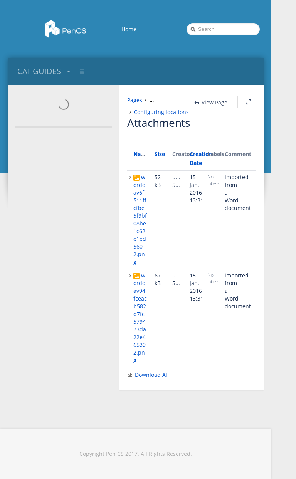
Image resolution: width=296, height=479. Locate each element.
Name (141, 154)
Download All (152, 374)
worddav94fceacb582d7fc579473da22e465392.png (140, 318)
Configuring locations (161, 112)
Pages (134, 100)
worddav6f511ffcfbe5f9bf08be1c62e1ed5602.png (140, 219)
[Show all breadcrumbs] (151, 100)
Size (160, 154)
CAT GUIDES (44, 71)
